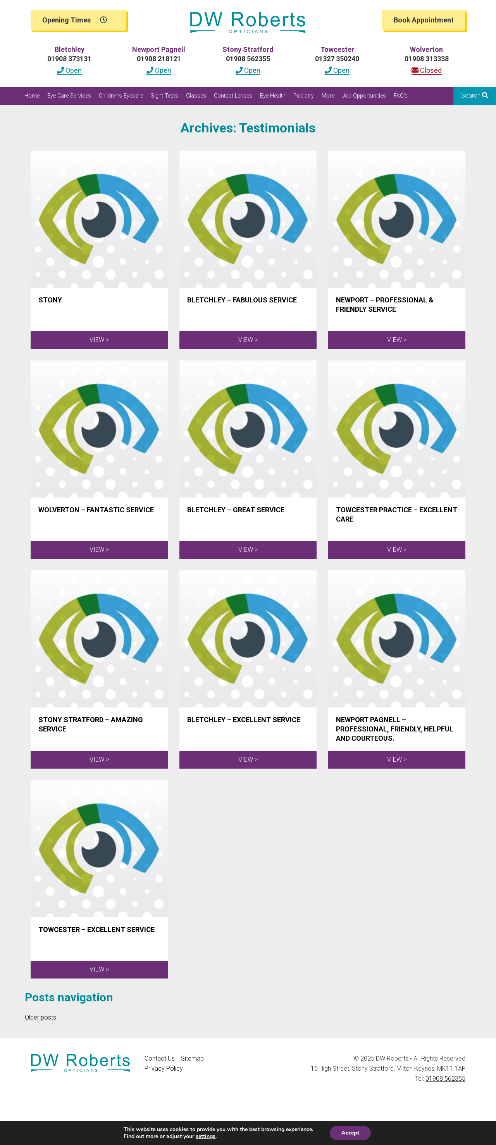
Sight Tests (164, 96)
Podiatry (303, 96)
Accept (350, 1132)
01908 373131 (69, 59)
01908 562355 (248, 59)
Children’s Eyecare (121, 96)
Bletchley (69, 49)
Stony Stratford (248, 49)
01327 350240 (337, 59)
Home (32, 96)
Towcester (337, 49)
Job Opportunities (364, 96)
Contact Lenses (233, 96)
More (328, 96)
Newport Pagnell (158, 49)
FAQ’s (401, 96)
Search (474, 95)
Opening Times (74, 20)
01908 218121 (159, 59)
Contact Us (160, 1058)
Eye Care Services (69, 96)
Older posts (40, 1017)
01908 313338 (427, 59)
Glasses (196, 96)
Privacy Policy (164, 1068)
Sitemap (192, 1058)
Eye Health (273, 96)
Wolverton (426, 49)
